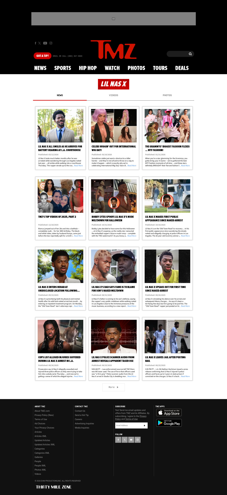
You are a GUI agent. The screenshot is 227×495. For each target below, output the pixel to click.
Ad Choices (40, 423)
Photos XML (40, 470)
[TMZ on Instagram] (50, 43)
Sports (62, 68)
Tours (160, 68)
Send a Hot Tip (82, 415)
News (40, 68)
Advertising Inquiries (84, 423)
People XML (40, 465)
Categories (40, 449)
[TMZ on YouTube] (131, 440)
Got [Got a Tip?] (42, 56)
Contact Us (80, 411)
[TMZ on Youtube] (45, 43)
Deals (182, 68)
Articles (38, 432)
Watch (112, 68)
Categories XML (42, 453)
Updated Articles (42, 440)
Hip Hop (88, 68)
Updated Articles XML (45, 444)
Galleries (39, 457)
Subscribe (145, 425)
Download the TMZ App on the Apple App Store (169, 412)
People (38, 461)
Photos (136, 68)
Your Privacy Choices (44, 428)
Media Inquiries (82, 428)
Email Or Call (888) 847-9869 (67, 56)
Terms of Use (41, 419)
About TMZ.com (42, 411)
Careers (78, 419)
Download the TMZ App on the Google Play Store (169, 423)
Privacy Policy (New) (44, 415)
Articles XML (41, 436)
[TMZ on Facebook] (35, 43)
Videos (113, 95)
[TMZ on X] (40, 43)
